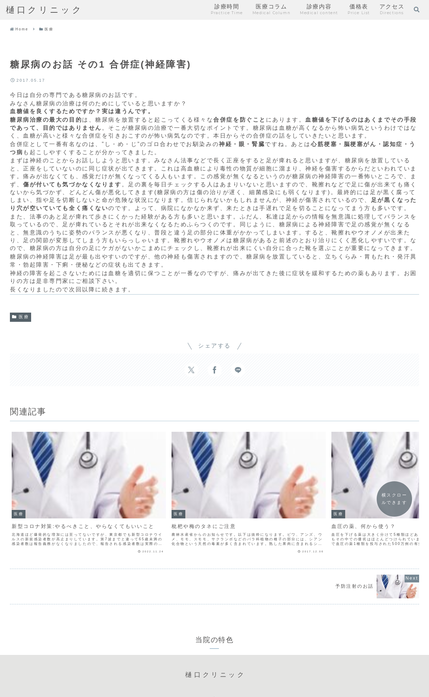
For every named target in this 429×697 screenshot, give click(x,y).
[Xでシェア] (191, 370)
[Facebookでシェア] (215, 370)
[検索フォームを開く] (416, 9)
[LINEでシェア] (238, 370)
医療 (20, 316)
